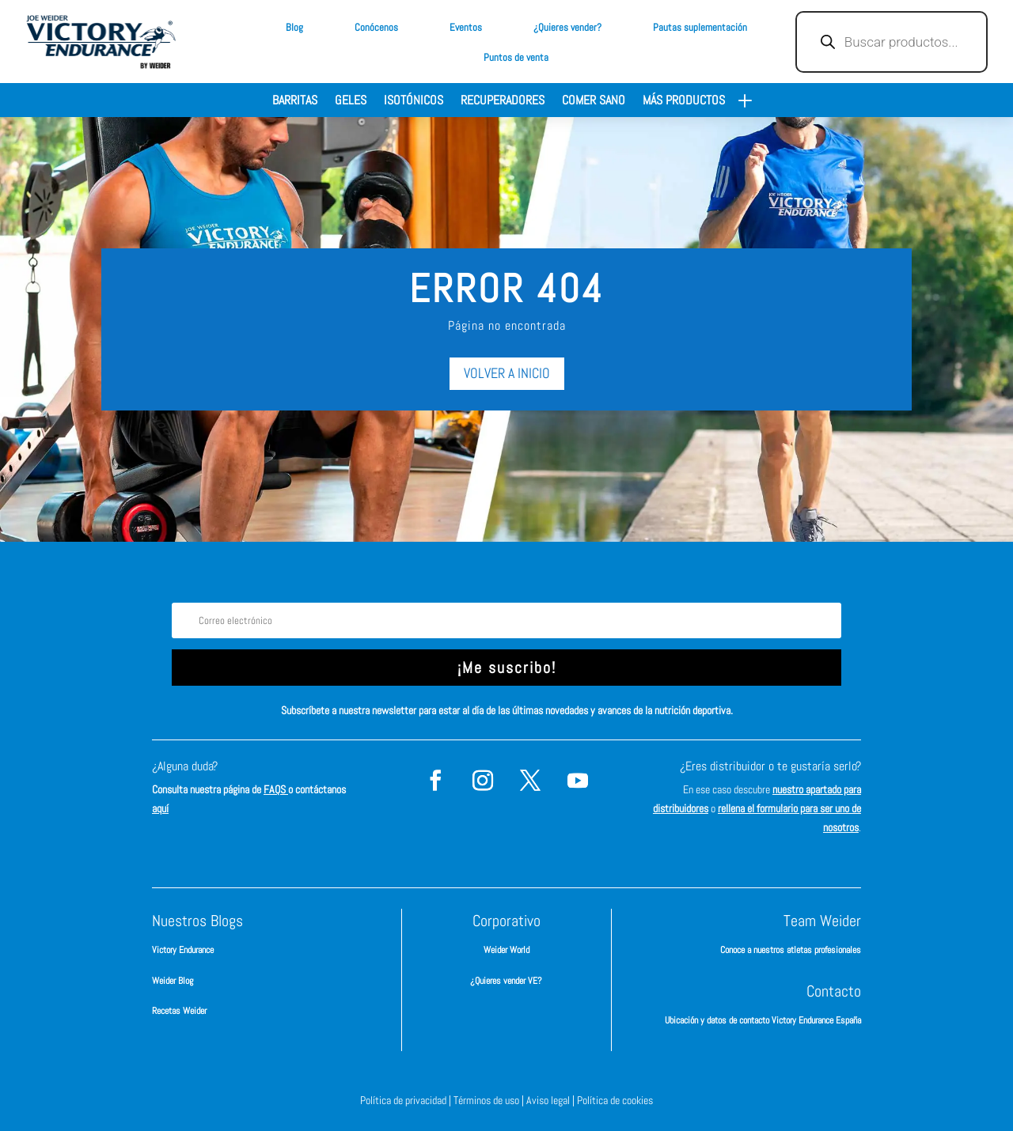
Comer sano (593, 101)
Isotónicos (413, 101)
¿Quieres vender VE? (506, 980)
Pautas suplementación (700, 27)
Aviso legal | (551, 1100)
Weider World (506, 950)
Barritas (294, 101)
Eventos (466, 27)
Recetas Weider (179, 1010)
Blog (294, 27)
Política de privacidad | (406, 1100)
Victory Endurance (183, 950)
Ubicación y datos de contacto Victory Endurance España (763, 1020)
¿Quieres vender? (567, 27)
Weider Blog (172, 980)
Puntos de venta (516, 57)
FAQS (276, 789)
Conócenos (376, 27)
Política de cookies (615, 1100)
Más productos (684, 101)
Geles (350, 101)
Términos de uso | (489, 1100)
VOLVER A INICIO (507, 373)
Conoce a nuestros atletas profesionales (790, 950)
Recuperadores (502, 101)
